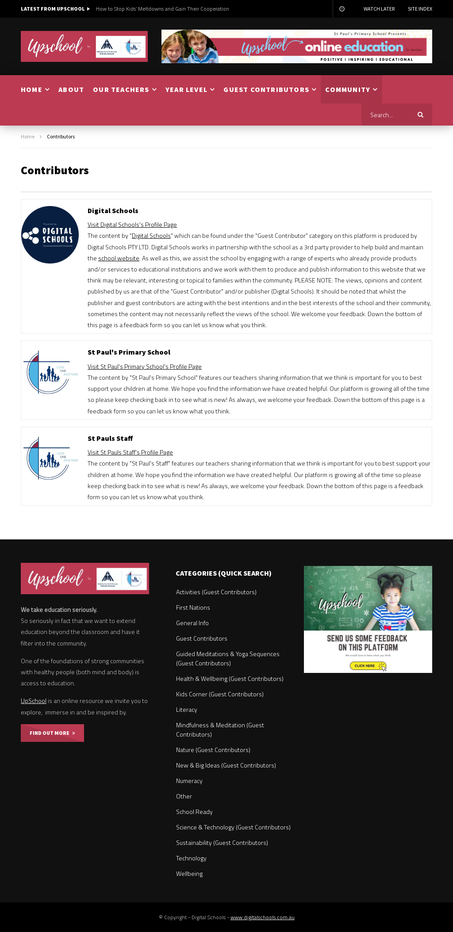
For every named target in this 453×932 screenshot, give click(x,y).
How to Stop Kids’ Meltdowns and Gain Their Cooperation (162, 8)
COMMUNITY (347, 89)
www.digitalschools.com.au (262, 917)
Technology (191, 858)
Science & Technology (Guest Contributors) (233, 827)
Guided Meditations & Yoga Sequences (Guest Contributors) (228, 658)
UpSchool (33, 700)
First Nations (193, 607)
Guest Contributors (201, 638)
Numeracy (189, 780)
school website (118, 258)
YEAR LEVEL (186, 89)
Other (184, 796)
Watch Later (379, 8)
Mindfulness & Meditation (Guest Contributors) (220, 729)
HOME (31, 89)
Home (28, 136)
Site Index (420, 8)
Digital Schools (151, 235)
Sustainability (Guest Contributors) (222, 842)
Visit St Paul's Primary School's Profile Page (145, 366)
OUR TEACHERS (121, 89)
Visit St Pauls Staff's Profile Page (130, 452)
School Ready (194, 811)
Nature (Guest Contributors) (213, 749)
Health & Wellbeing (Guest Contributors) (230, 678)
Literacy (186, 709)
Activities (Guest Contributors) (216, 591)
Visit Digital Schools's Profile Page (132, 224)
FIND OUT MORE (52, 733)
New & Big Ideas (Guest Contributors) (226, 765)
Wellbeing (189, 873)
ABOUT (71, 89)
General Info (192, 622)
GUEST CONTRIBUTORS (266, 89)
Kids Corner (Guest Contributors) (220, 694)
